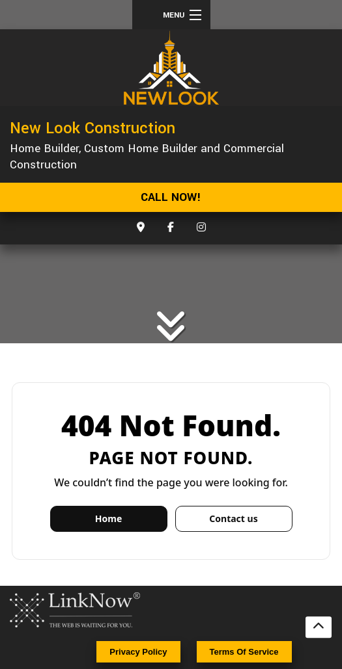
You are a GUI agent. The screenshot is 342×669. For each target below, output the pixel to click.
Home (108, 518)
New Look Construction (92, 128)
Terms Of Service (244, 652)
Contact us (233, 518)
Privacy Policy (138, 652)
